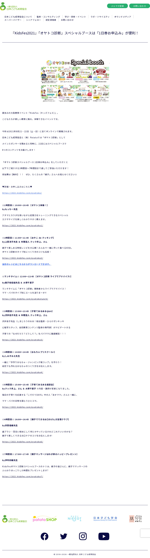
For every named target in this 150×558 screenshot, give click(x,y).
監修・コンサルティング (48, 16)
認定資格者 (51, 19)
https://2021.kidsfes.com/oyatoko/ (22, 192)
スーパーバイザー (13, 19)
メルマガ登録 (117, 5)
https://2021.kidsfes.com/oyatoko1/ (22, 225)
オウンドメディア (122, 16)
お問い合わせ (139, 5)
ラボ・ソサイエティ (100, 16)
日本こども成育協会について (18, 16)
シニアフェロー (33, 19)
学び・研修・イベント (75, 16)
